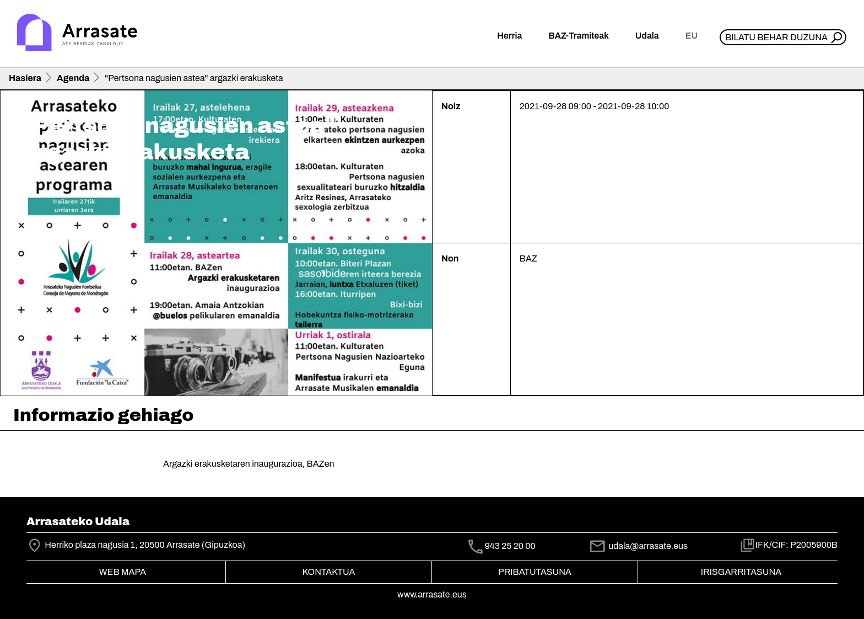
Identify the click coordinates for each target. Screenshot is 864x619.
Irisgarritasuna (741, 572)
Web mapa (122, 572)
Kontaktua (329, 572)
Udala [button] (647, 35)
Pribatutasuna (534, 572)
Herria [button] (509, 35)
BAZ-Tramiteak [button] (578, 35)
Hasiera (25, 78)
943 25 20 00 (510, 546)
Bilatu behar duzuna (776, 37)
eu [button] (691, 35)
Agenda (73, 78)
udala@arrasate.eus (638, 546)
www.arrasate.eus (432, 594)
